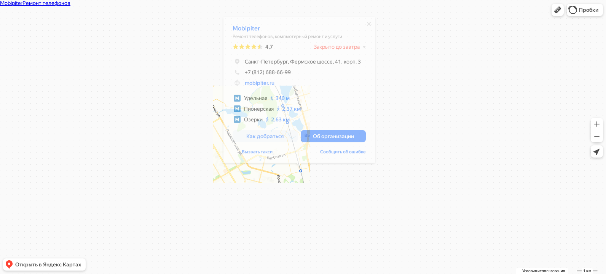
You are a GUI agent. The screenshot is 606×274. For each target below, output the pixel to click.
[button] (558, 10)
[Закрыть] (369, 26)
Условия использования (543, 271)
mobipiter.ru (259, 85)
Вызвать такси (257, 153)
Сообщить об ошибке (343, 153)
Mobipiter (246, 30)
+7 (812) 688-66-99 (262, 74)
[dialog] (299, 92)
